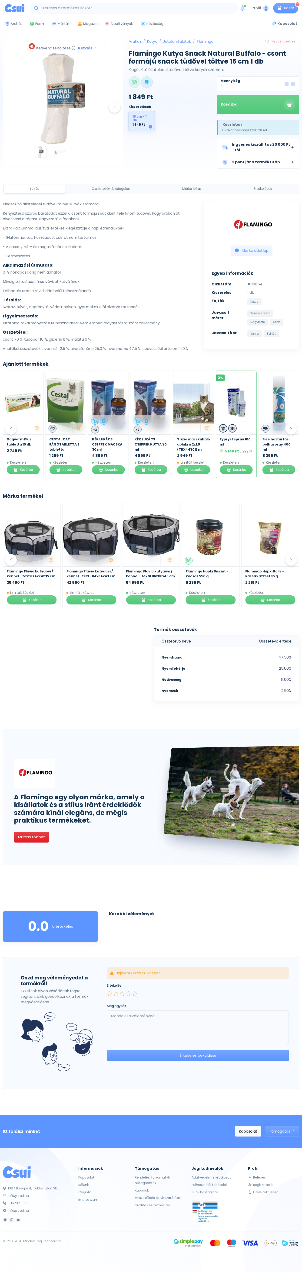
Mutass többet (31, 837)
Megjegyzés (116, 1006)
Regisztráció (260, 1184)
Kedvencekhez (280, 41)
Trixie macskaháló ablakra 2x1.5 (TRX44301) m (236, 444)
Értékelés (114, 985)
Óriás (276, 322)
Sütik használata (205, 1192)
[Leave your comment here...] (198, 1027)
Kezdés (87, 48)
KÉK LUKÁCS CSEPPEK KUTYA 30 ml (193, 444)
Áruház (135, 41)
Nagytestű (257, 322)
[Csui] (17, 1172)
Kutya (152, 41)
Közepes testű (260, 313)
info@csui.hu (16, 1195)
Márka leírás (192, 188)
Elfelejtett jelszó (263, 1192)
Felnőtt (271, 334)
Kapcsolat (248, 1131)
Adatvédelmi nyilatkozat (211, 1177)
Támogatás (282, 1131)
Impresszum (88, 1199)
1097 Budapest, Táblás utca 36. (30, 1188)
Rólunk (83, 1184)
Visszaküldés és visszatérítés (158, 1197)
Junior (254, 334)
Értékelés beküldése (197, 1055)
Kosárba (258, 104)
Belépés (257, 1177)
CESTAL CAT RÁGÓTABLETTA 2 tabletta (107, 444)
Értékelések (263, 188)
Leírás (34, 188)
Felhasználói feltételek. (210, 1184)
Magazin (87, 23)
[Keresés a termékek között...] (136, 8)
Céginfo (84, 1192)
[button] (258, 147)
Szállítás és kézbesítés (153, 1205)
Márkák (61, 23)
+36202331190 (16, 1203)
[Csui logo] (14, 8)
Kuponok (142, 1190)
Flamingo (205, 41)
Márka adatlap (252, 250)
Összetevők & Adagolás (111, 188)
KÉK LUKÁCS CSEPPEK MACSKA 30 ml (150, 444)
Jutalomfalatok (177, 41)
